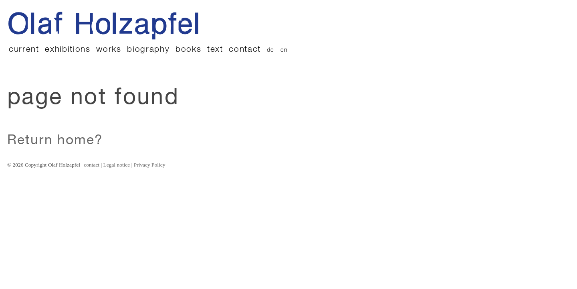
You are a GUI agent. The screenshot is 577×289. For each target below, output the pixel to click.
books (188, 50)
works (108, 50)
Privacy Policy (149, 165)
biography (148, 50)
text (215, 50)
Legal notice (116, 165)
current (24, 50)
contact (245, 50)
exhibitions (67, 50)
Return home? (55, 141)
